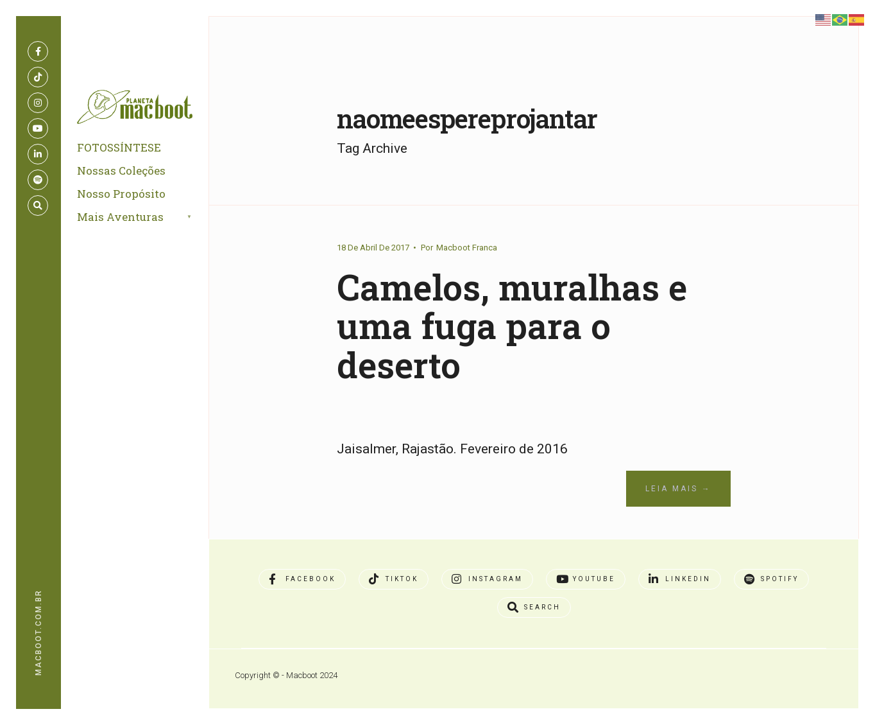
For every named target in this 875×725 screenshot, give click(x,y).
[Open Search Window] (38, 205)
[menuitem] (149, 217)
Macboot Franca (466, 247)
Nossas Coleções (121, 170)
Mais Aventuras (120, 216)
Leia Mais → (678, 488)
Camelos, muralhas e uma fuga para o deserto (512, 325)
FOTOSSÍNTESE (119, 147)
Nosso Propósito (121, 193)
